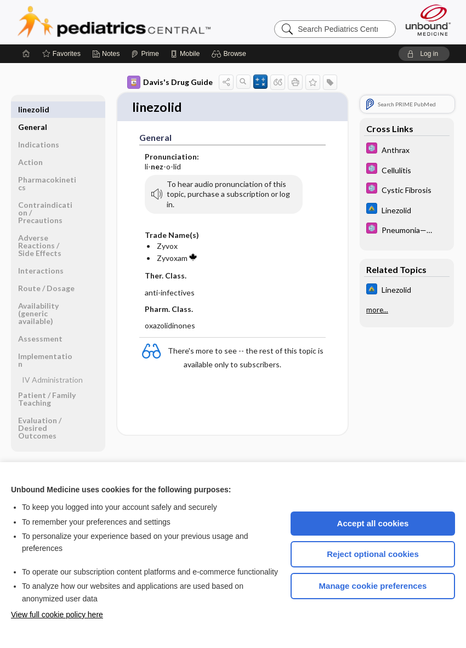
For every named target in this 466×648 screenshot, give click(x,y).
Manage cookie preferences (373, 585)
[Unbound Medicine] (428, 20)
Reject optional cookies (373, 554)
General (32, 109)
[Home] (26, 53)
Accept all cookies (373, 523)
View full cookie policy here (57, 614)
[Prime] (144, 53)
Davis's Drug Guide (170, 82)
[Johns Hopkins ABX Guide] (407, 210)
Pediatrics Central (153, 21)
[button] (230, 53)
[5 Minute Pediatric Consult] (407, 149)
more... (377, 309)
